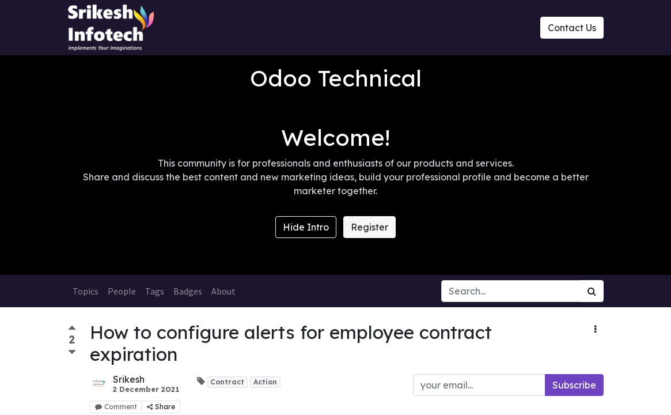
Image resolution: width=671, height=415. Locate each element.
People (122, 291)
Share (161, 406)
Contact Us (572, 27)
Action (265, 382)
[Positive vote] (72, 329)
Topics (85, 291)
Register (369, 227)
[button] (595, 329)
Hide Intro (306, 227)
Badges (187, 291)
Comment (116, 406)
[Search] (592, 291)
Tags (154, 291)
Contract (227, 382)
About (223, 291)
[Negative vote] (72, 352)
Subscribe (574, 385)
